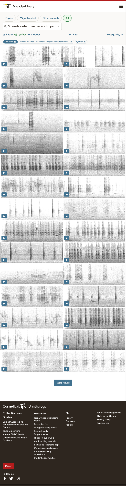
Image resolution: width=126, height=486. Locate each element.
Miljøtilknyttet (28, 18)
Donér (8, 466)
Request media (41, 431)
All (67, 18)
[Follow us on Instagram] (18, 479)
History (69, 418)
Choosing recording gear (46, 448)
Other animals (51, 18)
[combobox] (32, 26)
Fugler (9, 18)
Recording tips (41, 424)
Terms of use (103, 423)
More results (63, 383)
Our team (70, 421)
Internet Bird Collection (14, 434)
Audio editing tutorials (45, 441)
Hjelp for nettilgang (106, 416)
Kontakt (69, 425)
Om (68, 413)
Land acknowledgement (109, 413)
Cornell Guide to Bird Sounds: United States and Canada (15, 425)
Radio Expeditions (11, 431)
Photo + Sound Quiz (44, 438)
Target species (41, 434)
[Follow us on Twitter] (11, 479)
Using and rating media (45, 428)
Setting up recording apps (47, 445)
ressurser (40, 413)
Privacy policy (104, 419)
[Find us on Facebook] (5, 479)
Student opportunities (44, 458)
